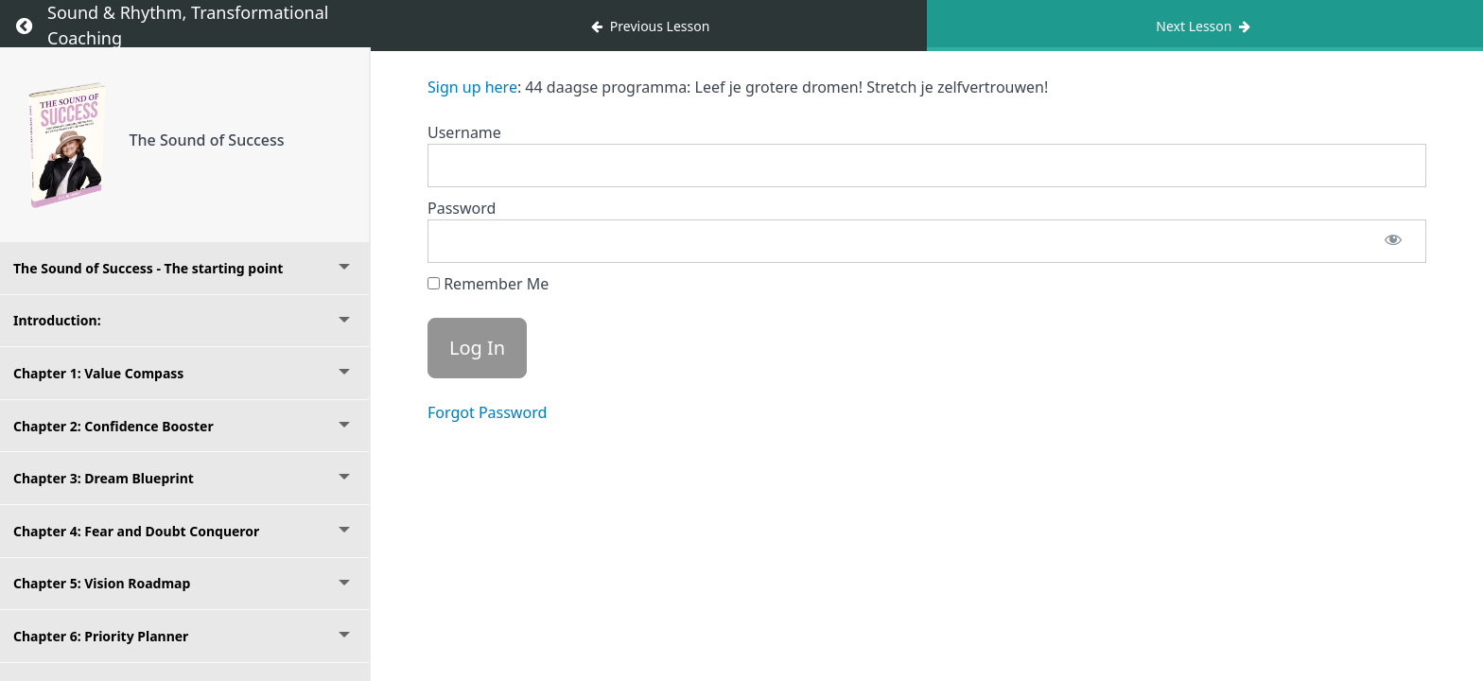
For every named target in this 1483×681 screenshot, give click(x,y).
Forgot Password (487, 412)
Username (464, 132)
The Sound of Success (207, 140)
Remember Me (488, 283)
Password (461, 208)
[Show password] (1393, 241)
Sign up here (472, 87)
